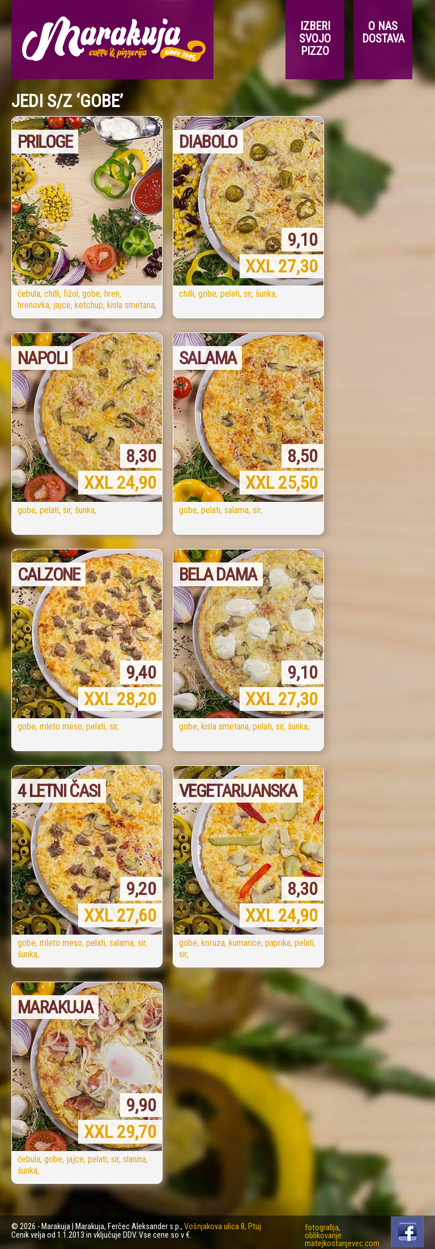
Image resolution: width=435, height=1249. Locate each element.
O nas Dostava (383, 32)
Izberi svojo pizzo (315, 38)
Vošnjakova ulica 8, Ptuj (222, 1226)
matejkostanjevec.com (342, 1243)
